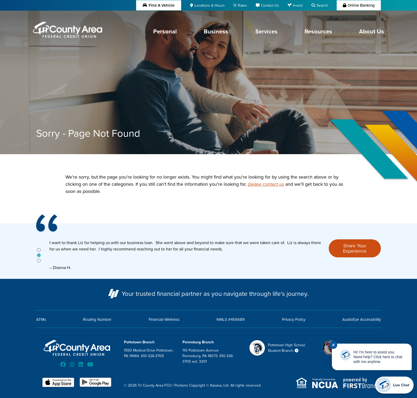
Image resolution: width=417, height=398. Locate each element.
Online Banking (361, 5)
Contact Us (270, 5)
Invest (298, 5)
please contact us (266, 184)
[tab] (39, 250)
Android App (95, 383)
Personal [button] (165, 31)
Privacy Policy (293, 319)
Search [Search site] (322, 5)
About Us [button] (371, 31)
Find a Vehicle (158, 5)
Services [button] (266, 31)
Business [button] (216, 31)
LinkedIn (80, 364)
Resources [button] (318, 31)
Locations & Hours (209, 5)
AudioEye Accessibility (361, 319)
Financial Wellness (164, 319)
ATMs (41, 319)
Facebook (63, 364)
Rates (242, 5)
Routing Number (97, 319)
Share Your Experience (354, 248)
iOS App (58, 383)
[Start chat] (394, 385)
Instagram (72, 364)
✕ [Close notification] (333, 345)
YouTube (90, 364)
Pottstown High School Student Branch (286, 347)
